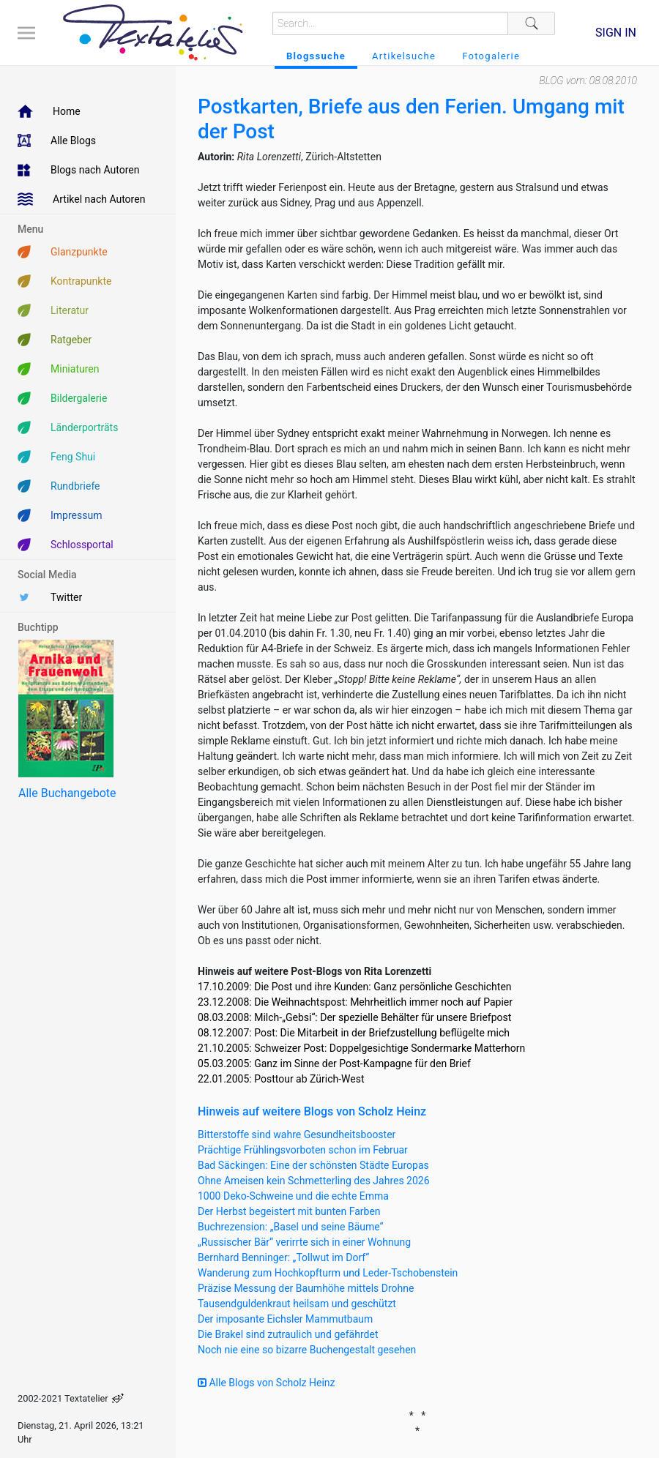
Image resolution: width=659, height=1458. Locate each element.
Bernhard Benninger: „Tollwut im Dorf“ (283, 1257)
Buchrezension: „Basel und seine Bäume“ (291, 1227)
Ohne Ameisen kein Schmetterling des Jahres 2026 (314, 1180)
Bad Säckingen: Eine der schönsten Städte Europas (313, 1165)
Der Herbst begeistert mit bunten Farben (289, 1211)
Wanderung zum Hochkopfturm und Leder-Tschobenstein (328, 1273)
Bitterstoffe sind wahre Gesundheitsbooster (296, 1134)
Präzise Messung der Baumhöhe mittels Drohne (306, 1288)
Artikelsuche (404, 56)
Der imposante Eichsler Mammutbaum (285, 1319)
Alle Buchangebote (67, 793)
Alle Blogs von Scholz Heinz (266, 1382)
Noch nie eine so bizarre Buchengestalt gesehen (307, 1350)
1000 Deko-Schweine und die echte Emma (293, 1196)
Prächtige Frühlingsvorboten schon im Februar (303, 1150)
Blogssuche (316, 56)
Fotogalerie (491, 56)
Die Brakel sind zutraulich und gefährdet (288, 1334)
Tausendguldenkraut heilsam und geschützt (297, 1303)
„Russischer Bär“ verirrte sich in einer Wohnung (304, 1242)
